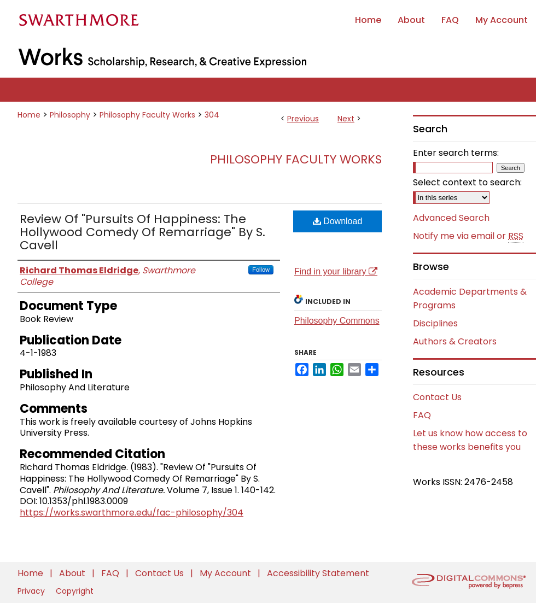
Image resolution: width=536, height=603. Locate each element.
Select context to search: (467, 182)
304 (212, 114)
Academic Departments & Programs (470, 298)
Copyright (75, 591)
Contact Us (437, 397)
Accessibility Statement (318, 573)
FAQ (422, 415)
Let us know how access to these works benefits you (470, 440)
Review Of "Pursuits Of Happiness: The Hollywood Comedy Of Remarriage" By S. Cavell (142, 232)
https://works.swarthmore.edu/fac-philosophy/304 (131, 512)
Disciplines (435, 323)
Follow (261, 269)
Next (345, 118)
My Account (226, 573)
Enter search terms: (456, 153)
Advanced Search (451, 218)
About (73, 573)
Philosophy (70, 114)
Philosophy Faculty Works (147, 114)
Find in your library (335, 271)
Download (338, 221)
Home (29, 114)
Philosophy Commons (337, 320)
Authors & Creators (455, 341)
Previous (303, 118)
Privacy (32, 591)
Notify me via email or (468, 236)
